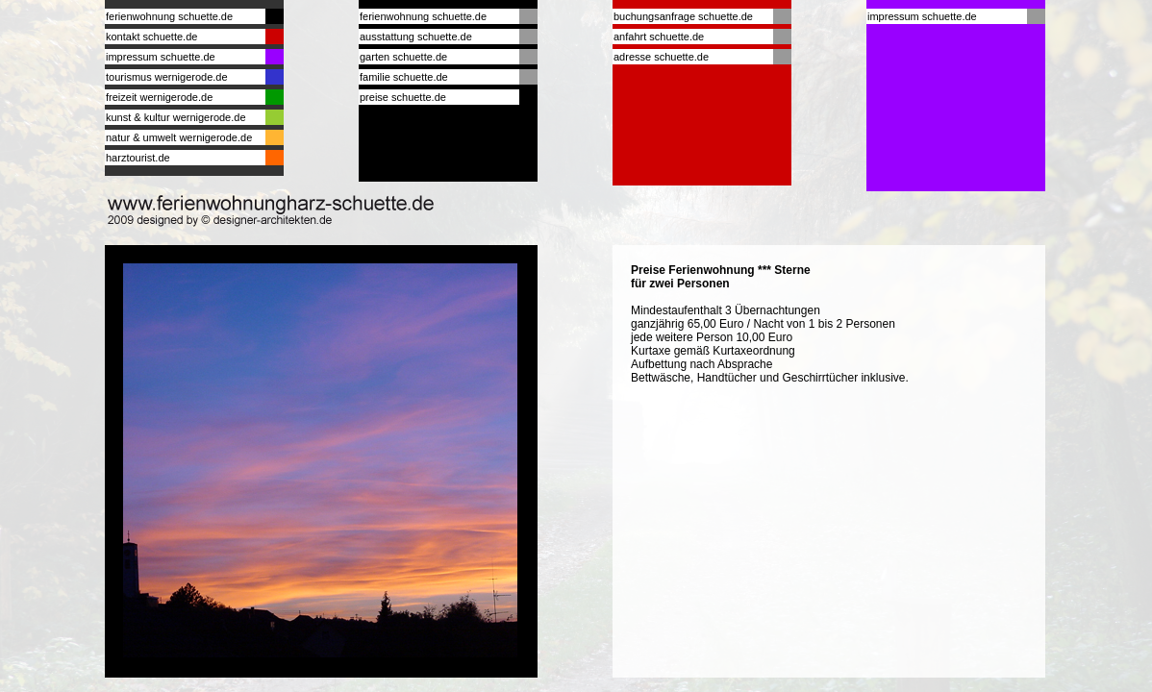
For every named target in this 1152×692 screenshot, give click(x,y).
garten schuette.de (403, 56)
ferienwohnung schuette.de (169, 16)
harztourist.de (138, 157)
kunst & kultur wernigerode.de (176, 117)
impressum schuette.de (160, 56)
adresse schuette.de (661, 56)
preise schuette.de (403, 97)
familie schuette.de (404, 77)
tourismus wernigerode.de (167, 77)
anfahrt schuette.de (659, 36)
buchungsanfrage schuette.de (683, 16)
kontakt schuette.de (151, 36)
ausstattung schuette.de (416, 36)
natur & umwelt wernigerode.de (179, 137)
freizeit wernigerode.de (159, 97)
